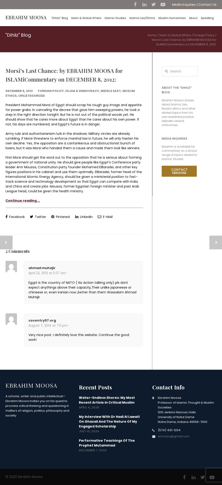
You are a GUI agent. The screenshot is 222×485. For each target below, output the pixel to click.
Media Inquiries (184, 4)
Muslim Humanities (172, 18)
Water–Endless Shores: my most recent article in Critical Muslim (107, 400)
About (193, 18)
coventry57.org (42, 320)
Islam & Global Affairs (86, 18)
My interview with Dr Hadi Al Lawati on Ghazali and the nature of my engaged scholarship (109, 421)
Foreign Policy (51, 91)
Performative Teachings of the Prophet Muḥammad (107, 443)
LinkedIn (84, 217)
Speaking (207, 18)
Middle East (111, 91)
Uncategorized (31, 96)
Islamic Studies (115, 18)
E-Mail (105, 217)
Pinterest (60, 217)
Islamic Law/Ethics (142, 18)
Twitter (38, 217)
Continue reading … (23, 200)
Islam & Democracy (82, 91)
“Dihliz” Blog (59, 18)
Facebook (15, 217)
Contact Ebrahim (179, 171)
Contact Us (207, 4)
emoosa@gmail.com (174, 436)
